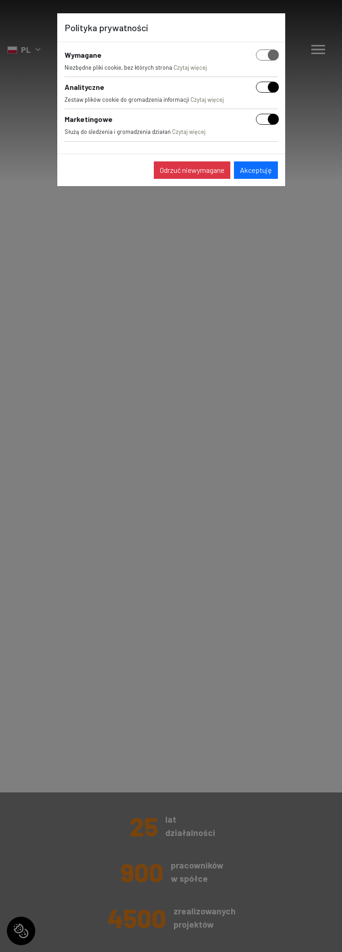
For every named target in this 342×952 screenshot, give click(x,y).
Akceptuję (256, 170)
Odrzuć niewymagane (192, 170)
